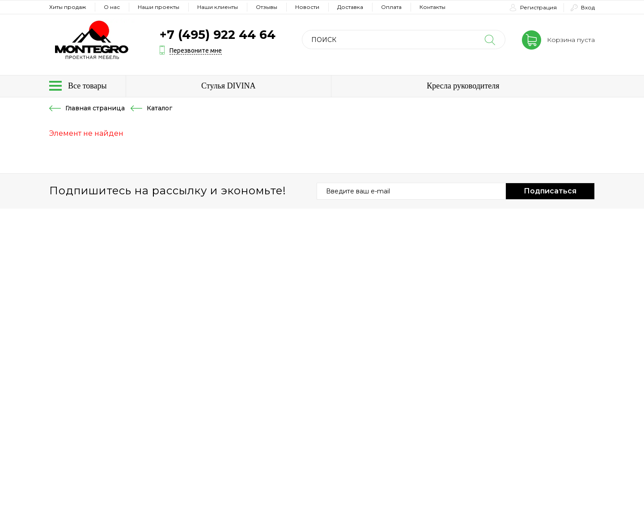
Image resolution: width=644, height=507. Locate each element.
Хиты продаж (67, 7)
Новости (307, 7)
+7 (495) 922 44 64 (217, 34)
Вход (588, 7)
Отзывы (266, 7)
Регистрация (538, 7)
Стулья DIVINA (228, 85)
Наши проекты (158, 7)
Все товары (87, 85)
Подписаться (550, 191)
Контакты (432, 7)
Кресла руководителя (463, 85)
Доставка (350, 7)
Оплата (391, 7)
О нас (112, 7)
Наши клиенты (217, 7)
